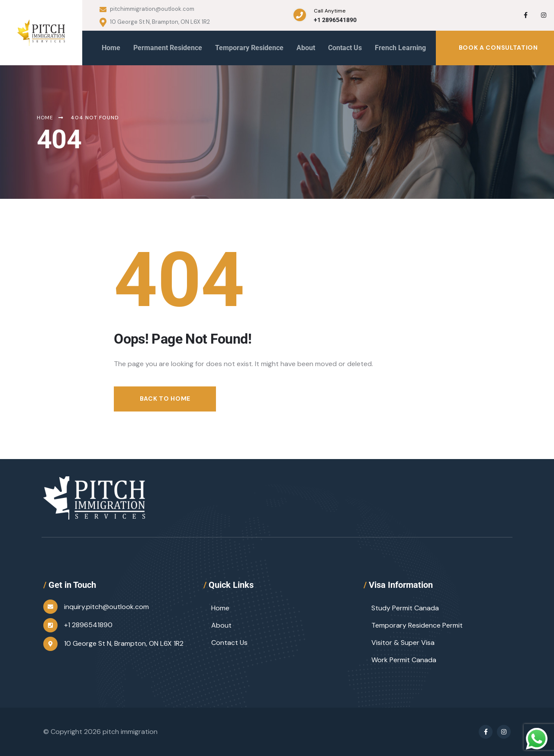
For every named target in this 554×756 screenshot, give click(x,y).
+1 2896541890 (335, 19)
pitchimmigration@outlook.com (147, 9)
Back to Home (165, 398)
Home (220, 607)
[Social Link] (525, 15)
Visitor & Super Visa (403, 642)
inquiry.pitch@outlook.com (106, 606)
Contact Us (229, 642)
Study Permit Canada (405, 607)
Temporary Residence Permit (417, 625)
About (221, 625)
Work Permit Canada (403, 659)
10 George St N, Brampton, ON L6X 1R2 (155, 22)
